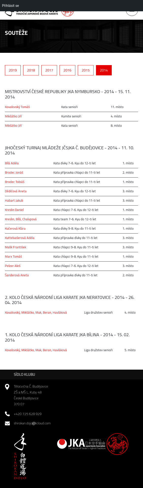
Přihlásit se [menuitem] (10, 6)
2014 (104, 70)
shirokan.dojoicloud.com (32, 423)
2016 (67, 70)
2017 (49, 70)
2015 (86, 70)
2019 (13, 70)
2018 (31, 70)
